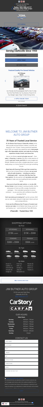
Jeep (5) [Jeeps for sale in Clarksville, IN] (19, 269)
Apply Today (21, 60)
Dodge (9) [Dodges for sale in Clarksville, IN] (8, 271)
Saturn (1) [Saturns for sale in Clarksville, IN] (30, 266)
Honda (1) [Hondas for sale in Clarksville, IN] (19, 268)
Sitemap (23, 402)
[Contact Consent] (5, 378)
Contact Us (22, 401)
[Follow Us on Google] (24, 2)
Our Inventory (21, 55)
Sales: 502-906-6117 (22, 7)
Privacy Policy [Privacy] (26, 401)
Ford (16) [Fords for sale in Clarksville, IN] (19, 264)
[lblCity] (21, 348)
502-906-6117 (21, 296)
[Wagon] (33, 257)
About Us (18, 401)
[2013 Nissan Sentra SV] (21, 82)
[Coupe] (9, 257)
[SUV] (25, 252)
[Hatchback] (17, 252)
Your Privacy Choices (29, 402)
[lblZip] (21, 356)
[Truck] (25, 257)
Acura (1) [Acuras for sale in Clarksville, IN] (8, 264)
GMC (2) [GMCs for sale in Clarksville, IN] (19, 266)
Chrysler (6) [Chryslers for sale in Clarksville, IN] (9, 269)
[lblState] (21, 352)
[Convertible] (9, 252)
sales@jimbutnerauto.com (22, 10)
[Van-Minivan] (33, 252)
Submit (21, 391)
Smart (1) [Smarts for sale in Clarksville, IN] (30, 268)
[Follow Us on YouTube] (21, 2)
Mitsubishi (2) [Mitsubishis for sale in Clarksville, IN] (20, 271)
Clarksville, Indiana (28, 143)
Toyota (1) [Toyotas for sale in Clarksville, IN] (30, 269)
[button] (5, 81)
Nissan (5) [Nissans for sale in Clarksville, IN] (30, 264)
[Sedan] (17, 257)
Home (16, 401)
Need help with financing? (13, 169)
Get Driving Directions (21, 280)
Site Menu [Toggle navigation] (22, 24)
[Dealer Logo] (21, 17)
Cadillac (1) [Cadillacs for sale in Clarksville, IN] (9, 266)
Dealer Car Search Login (13, 402)
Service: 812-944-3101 (22, 9)
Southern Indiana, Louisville (26, 145)
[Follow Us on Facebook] (19, 2)
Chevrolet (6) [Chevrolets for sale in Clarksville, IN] (9, 268)
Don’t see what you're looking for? (15, 197)
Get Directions (21, 65)
